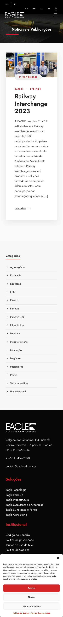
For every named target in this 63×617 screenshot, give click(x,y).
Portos (13, 375)
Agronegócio (17, 267)
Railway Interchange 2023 (31, 103)
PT (15, 4)
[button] (58, 558)
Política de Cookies (21, 612)
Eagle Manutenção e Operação (25, 505)
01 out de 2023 (28, 77)
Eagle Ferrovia (14, 495)
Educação (15, 284)
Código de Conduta (18, 535)
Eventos (35, 89)
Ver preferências (31, 606)
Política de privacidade (40, 612)
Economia (15, 275)
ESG (12, 292)
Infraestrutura (17, 325)
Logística (15, 333)
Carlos (19, 89)
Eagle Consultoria (16, 515)
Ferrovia (14, 308)
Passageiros (16, 367)
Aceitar (31, 588)
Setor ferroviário (19, 383)
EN (7, 4)
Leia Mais (23, 208)
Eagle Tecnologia (16, 490)
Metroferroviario (19, 342)
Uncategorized (18, 391)
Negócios (15, 358)
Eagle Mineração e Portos (21, 510)
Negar (31, 597)
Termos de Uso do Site (19, 545)
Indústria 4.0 (17, 317)
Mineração (16, 350)
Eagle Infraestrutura (17, 500)
